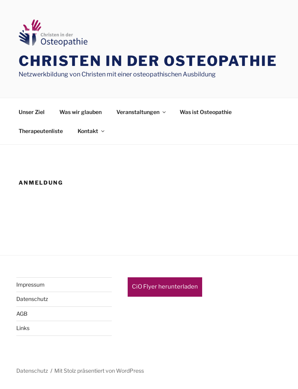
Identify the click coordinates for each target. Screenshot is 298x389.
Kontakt (92, 131)
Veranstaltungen (141, 112)
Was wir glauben (80, 112)
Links (22, 328)
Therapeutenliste (41, 131)
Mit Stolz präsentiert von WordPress (99, 370)
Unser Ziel (32, 112)
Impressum (30, 284)
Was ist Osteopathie (206, 112)
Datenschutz (32, 299)
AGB (22, 313)
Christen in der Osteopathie (148, 60)
